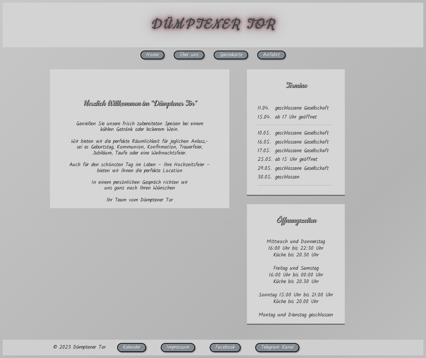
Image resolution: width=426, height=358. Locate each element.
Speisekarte (230, 55)
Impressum (177, 347)
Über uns (189, 55)
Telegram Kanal (277, 347)
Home (152, 55)
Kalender (131, 347)
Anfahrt (271, 55)
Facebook (225, 347)
